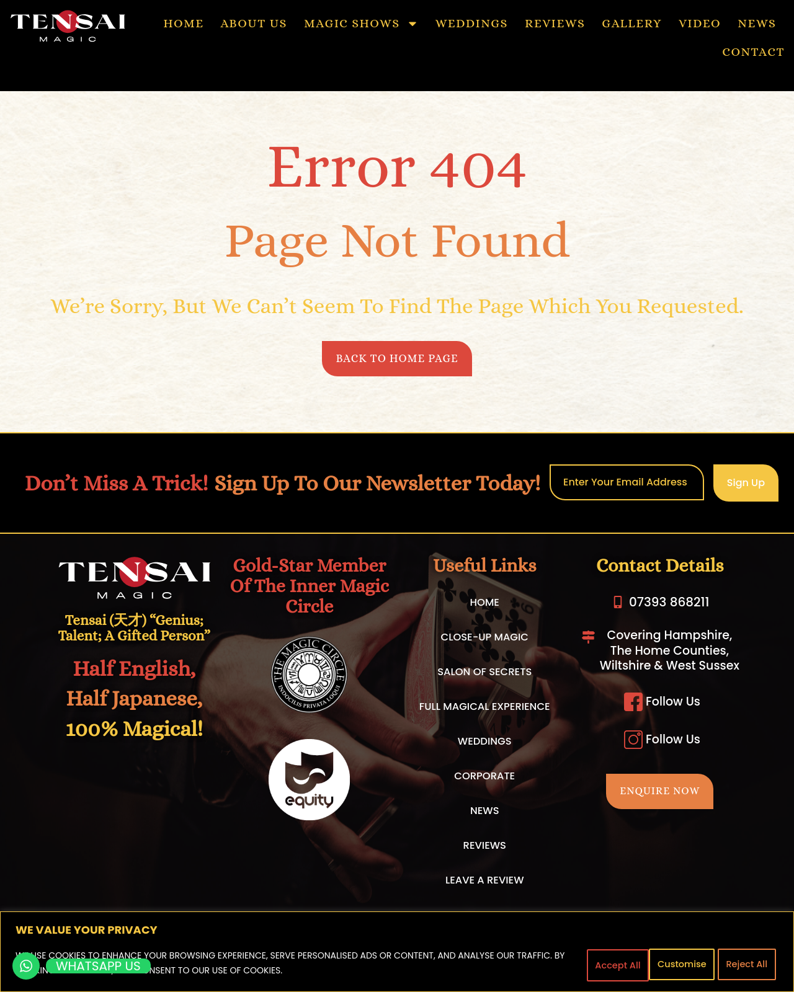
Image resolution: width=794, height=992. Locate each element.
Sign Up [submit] (746, 486)
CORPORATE (484, 779)
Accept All (744, 963)
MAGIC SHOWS (361, 23)
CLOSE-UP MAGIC (484, 640)
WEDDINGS (471, 23)
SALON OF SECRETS (484, 675)
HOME (183, 23)
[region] (397, 952)
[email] (627, 485)
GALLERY (632, 23)
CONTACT (753, 52)
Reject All (673, 963)
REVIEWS (555, 23)
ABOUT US (254, 23)
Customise (601, 963)
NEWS (757, 23)
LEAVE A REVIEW (484, 883)
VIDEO (700, 23)
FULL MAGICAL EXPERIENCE (485, 709)
